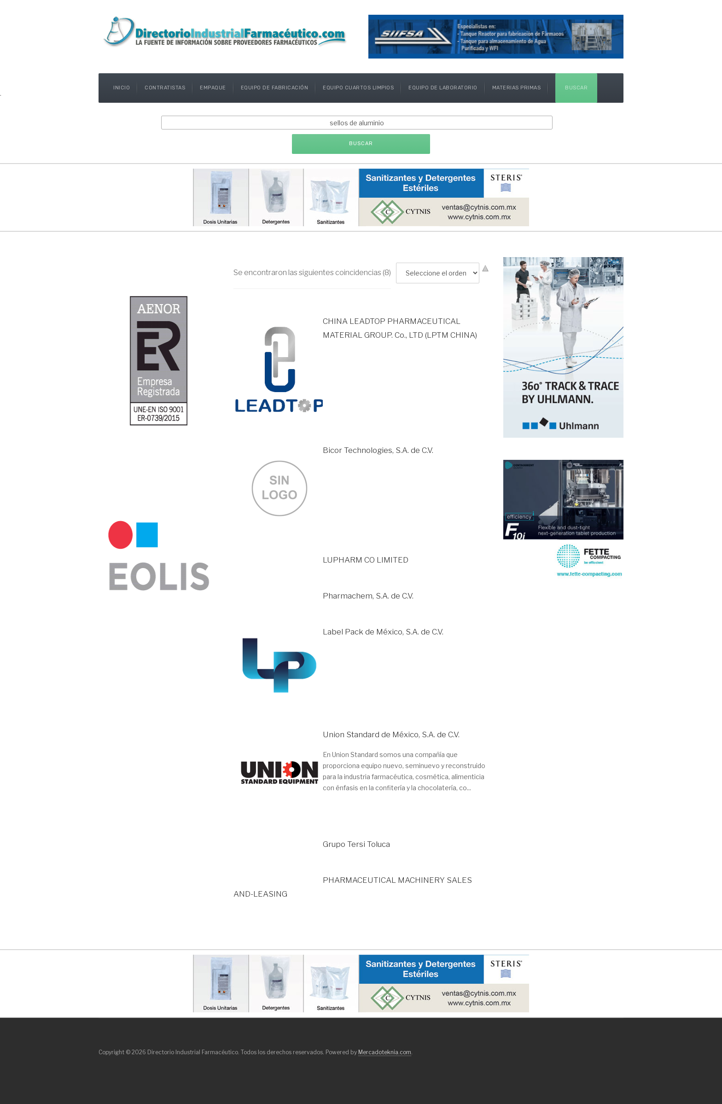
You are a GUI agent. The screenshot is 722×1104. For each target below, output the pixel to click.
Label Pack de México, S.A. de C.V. (383, 631)
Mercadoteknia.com (384, 1052)
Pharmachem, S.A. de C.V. (368, 595)
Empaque (213, 88)
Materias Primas (516, 88)
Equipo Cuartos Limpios (358, 88)
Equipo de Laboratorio (442, 88)
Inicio (121, 88)
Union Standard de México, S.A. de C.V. (391, 734)
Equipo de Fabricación (275, 88)
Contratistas (165, 88)
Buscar (576, 88)
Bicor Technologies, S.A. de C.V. (378, 450)
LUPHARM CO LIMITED (365, 559)
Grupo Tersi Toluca (356, 844)
